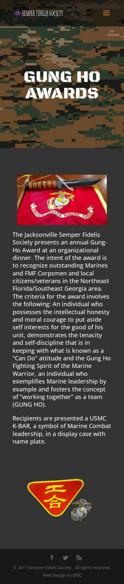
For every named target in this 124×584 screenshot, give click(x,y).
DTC (77, 575)
